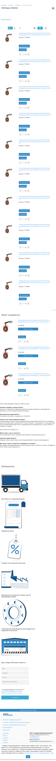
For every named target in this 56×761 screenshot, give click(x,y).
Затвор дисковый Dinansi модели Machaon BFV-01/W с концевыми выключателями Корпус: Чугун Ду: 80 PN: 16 (34, 321)
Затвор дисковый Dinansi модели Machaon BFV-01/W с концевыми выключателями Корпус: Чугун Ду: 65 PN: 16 (34, 347)
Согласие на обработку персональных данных (16, 722)
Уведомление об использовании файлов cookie (39, 753)
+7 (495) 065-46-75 (34, 736)
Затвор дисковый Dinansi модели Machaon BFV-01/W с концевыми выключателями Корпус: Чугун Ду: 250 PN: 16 (34, 374)
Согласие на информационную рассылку (14, 725)
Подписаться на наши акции (28, 710)
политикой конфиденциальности (11, 691)
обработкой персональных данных (11, 693)
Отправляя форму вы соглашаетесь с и (12, 691)
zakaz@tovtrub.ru (35, 738)
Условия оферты (7, 727)
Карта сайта (6, 730)
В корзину (23, 50)
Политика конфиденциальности (12, 720)
